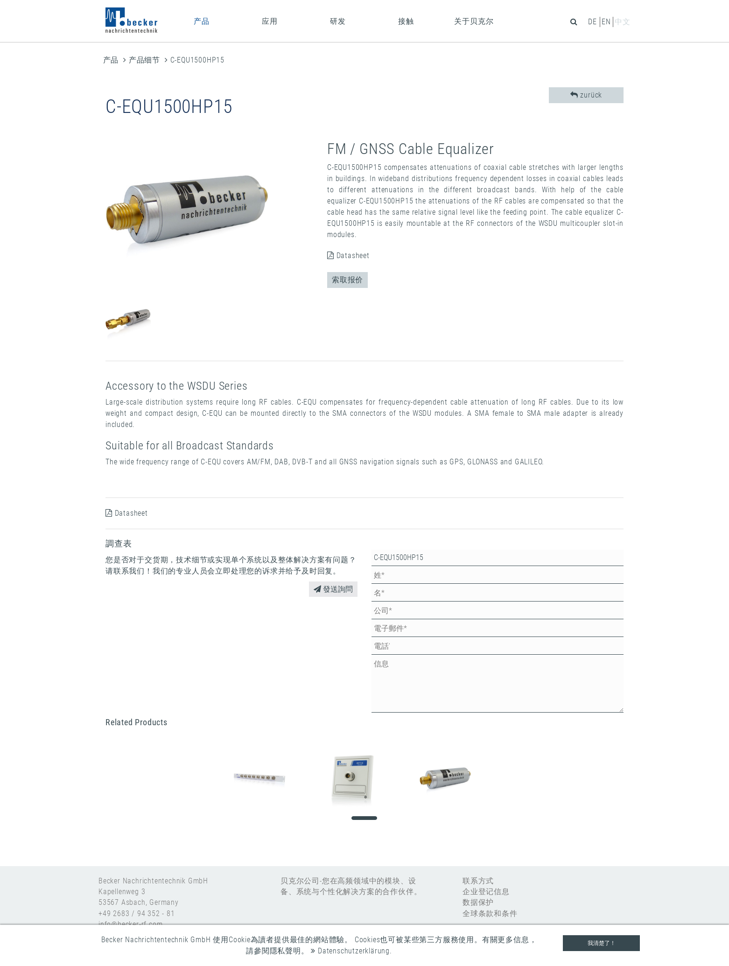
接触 (406, 21)
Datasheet (348, 255)
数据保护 (478, 902)
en (606, 21)
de (592, 21)
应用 (270, 21)
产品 (202, 21)
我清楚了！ (602, 943)
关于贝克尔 (473, 21)
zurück (586, 95)
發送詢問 (333, 589)
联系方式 (478, 880)
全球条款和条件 (490, 913)
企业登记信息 (486, 891)
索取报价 (347, 279)
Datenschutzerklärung (350, 950)
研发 (338, 21)
